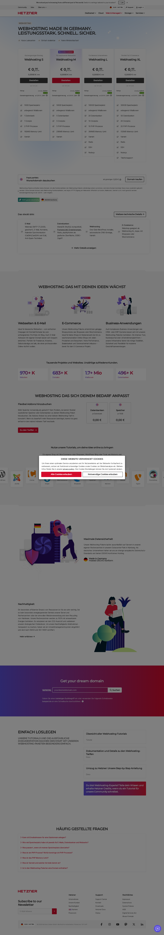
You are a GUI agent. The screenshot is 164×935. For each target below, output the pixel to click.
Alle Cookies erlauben (61, 474)
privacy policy (68, 469)
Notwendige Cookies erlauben (102, 474)
